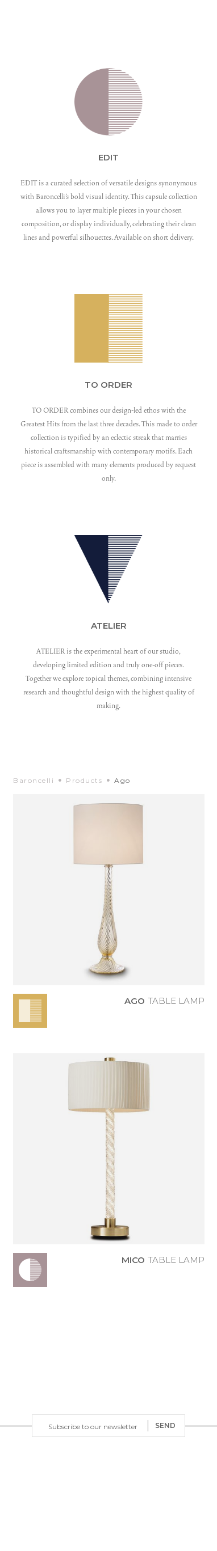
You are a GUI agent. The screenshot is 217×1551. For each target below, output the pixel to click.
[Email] (92, 1425)
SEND (165, 1425)
